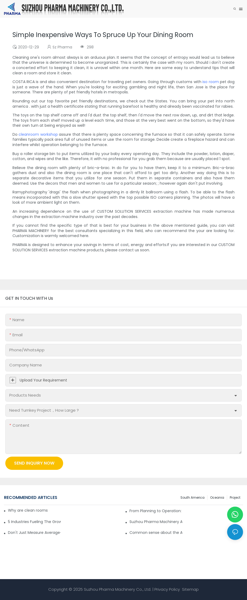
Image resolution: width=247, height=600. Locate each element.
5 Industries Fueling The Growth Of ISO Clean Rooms (34, 521)
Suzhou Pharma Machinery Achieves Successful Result (155, 521)
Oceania (217, 497)
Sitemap (190, 589)
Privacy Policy (167, 589)
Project (235, 497)
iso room (210, 81)
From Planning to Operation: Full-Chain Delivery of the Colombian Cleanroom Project (155, 510)
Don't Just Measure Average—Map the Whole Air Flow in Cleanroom (34, 532)
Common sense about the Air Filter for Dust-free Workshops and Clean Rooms (155, 532)
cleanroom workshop (38, 134)
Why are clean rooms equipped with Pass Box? (28, 510)
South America (192, 497)
